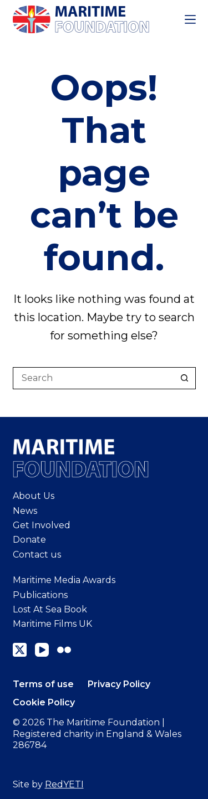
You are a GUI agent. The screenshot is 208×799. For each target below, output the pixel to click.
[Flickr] (64, 650)
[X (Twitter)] (20, 650)
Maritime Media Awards (64, 580)
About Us (33, 496)
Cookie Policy (44, 702)
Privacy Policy (119, 684)
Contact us (37, 554)
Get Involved (41, 525)
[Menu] (190, 19)
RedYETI (64, 784)
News (25, 511)
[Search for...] (93, 378)
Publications (40, 595)
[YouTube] (42, 650)
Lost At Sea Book (50, 609)
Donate (29, 539)
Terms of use (43, 684)
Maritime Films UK (52, 623)
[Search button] (185, 378)
